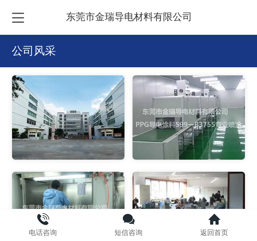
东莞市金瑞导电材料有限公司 (129, 16)
